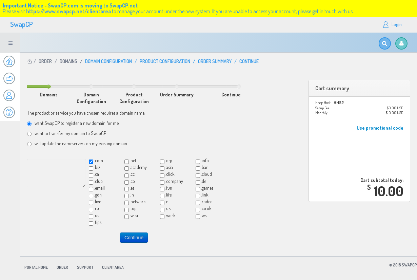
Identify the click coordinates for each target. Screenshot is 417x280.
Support (85, 267)
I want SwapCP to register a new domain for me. (76, 123)
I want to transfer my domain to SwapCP (69, 133)
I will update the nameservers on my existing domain (80, 143)
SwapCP (21, 24)
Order (45, 61)
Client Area (113, 267)
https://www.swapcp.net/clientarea (68, 11)
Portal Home (36, 267)
